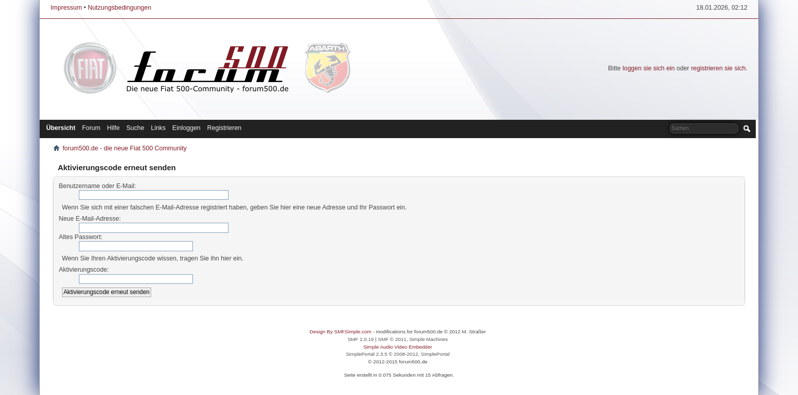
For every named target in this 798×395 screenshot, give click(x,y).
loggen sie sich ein (648, 68)
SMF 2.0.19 (361, 339)
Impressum (66, 7)
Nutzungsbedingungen (119, 7)
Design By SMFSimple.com (340, 331)
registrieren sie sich (718, 68)
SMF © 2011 (392, 339)
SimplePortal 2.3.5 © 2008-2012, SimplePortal (397, 354)
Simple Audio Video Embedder (397, 347)
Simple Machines (428, 339)
